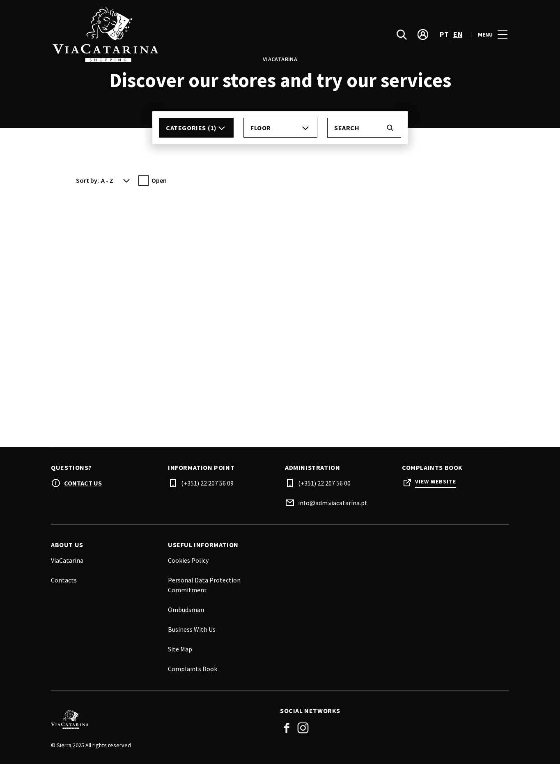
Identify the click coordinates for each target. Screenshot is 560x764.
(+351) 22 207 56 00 (324, 483)
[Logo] (160, 719)
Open (159, 180)
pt (444, 34)
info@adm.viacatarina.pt (332, 503)
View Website (435, 481)
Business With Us (192, 629)
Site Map (180, 649)
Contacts (64, 580)
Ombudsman (186, 609)
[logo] (166, 34)
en (457, 34)
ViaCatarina (67, 560)
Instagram (303, 727)
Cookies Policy (188, 560)
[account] (422, 34)
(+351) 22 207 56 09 (207, 483)
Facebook (286, 727)
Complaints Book (192, 669)
